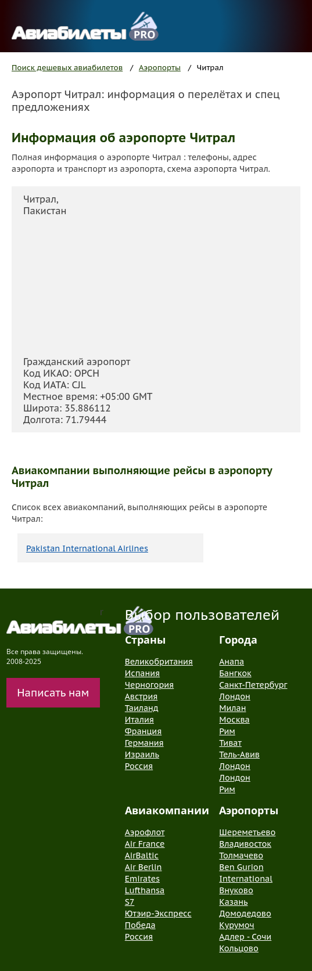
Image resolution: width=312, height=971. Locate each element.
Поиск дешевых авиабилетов (67, 68)
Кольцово (239, 948)
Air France (145, 844)
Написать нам (53, 692)
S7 (129, 902)
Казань (233, 902)
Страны (145, 640)
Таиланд (142, 708)
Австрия (141, 696)
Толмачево (241, 855)
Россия (139, 766)
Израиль (142, 754)
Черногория (149, 685)
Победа (140, 925)
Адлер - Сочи (245, 937)
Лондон (234, 696)
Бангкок (235, 673)
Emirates (142, 878)
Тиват (230, 743)
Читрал (210, 68)
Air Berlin (143, 867)
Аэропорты (160, 68)
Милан (232, 708)
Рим (227, 731)
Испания (142, 673)
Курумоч (236, 925)
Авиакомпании (167, 810)
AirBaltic (142, 855)
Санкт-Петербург (253, 685)
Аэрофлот (145, 832)
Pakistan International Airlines (87, 548)
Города (238, 640)
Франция (143, 731)
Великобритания (159, 661)
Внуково (236, 890)
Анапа (231, 661)
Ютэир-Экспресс (158, 913)
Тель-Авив (239, 754)
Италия (139, 719)
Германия (144, 743)
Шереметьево (247, 832)
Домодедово (245, 913)
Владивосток (245, 844)
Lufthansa (144, 890)
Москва (234, 719)
